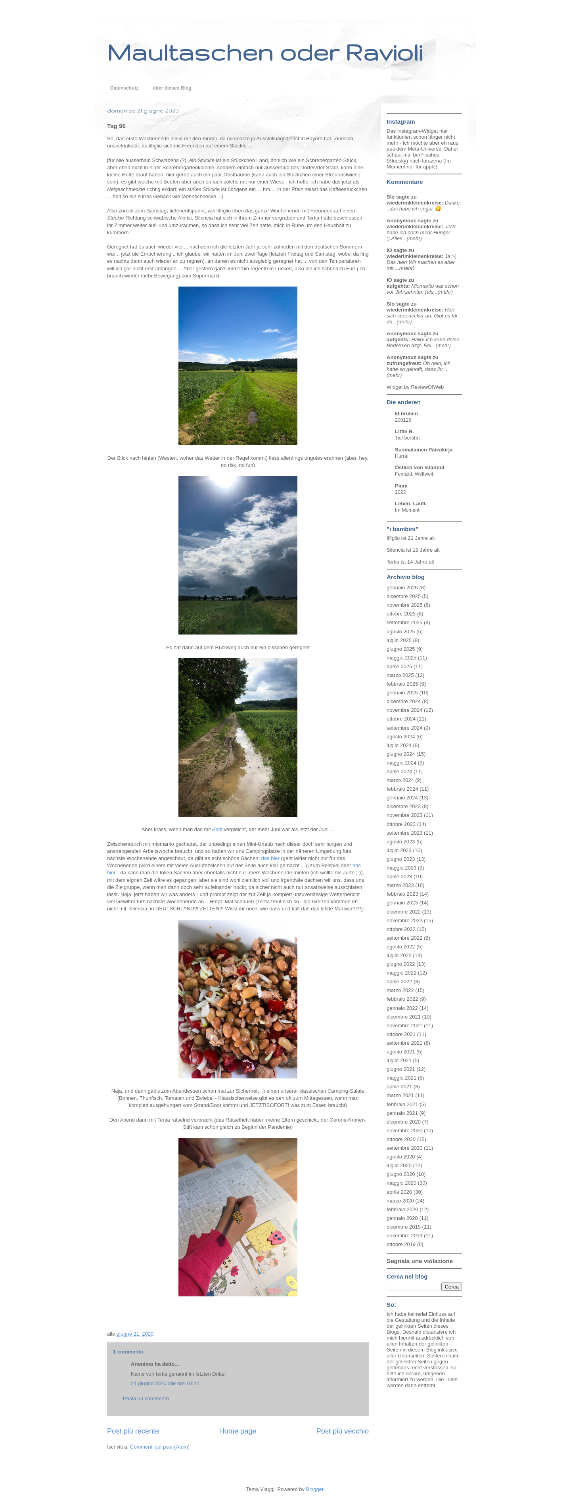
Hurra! (401, 456)
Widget (395, 387)
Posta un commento (146, 1398)
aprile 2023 (399, 876)
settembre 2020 (404, 1148)
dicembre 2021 (404, 1017)
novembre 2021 (404, 1025)
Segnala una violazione (420, 1261)
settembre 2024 (404, 728)
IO (389, 250)
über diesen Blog (172, 88)
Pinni (401, 486)
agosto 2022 (401, 947)
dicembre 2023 (404, 806)
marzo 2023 (400, 885)
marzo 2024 (400, 780)
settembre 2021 (404, 1043)
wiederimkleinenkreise (414, 203)
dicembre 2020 (404, 1122)
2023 (400, 492)
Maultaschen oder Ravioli (264, 51)
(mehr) (414, 238)
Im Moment (407, 510)
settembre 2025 (404, 622)
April (217, 829)
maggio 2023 (401, 868)
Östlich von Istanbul (419, 467)
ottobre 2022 (401, 929)
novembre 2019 (404, 1236)
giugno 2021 (401, 1069)
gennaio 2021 (402, 1113)
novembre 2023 (404, 815)
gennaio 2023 (402, 903)
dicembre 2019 (404, 1227)
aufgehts (397, 286)
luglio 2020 (399, 1165)
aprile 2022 (399, 981)
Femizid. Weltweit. (415, 474)
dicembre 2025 (404, 596)
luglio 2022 (399, 955)
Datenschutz (124, 88)
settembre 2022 (404, 938)
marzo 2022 (400, 990)
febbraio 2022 (402, 999)
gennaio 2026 (402, 588)
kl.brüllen (406, 414)
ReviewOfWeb (427, 387)
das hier (270, 858)
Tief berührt (407, 438)
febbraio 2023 (402, 894)
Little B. (404, 431)
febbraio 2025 (402, 684)
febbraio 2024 (402, 789)
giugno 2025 (401, 649)
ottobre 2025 (401, 614)
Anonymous (401, 221)
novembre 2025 (404, 605)
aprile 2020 (399, 1192)
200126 (403, 420)
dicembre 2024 (404, 701)
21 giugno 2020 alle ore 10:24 (165, 1383)
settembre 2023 (404, 833)
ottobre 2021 (401, 1034)
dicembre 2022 (404, 912)
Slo (391, 197)
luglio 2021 (399, 1060)
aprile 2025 (399, 666)
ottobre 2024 (401, 719)
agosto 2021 (401, 1052)
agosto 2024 (401, 737)
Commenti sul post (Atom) (160, 1447)
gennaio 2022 (402, 1008)
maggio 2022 (401, 973)
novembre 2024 (404, 710)
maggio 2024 (401, 763)
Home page (237, 1431)
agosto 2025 (401, 632)
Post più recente (133, 1431)
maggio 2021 (401, 1078)
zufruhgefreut (403, 363)
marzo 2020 (400, 1201)
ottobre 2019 (401, 1244)
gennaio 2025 (402, 693)
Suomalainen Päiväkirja (423, 450)
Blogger (315, 1489)
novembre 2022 (404, 920)
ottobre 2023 (401, 824)
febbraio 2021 (402, 1104)
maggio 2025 (401, 658)
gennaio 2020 (402, 1218)
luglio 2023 (399, 850)
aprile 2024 (399, 771)
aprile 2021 (399, 1087)
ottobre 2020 (401, 1139)
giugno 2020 (401, 1174)
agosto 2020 (401, 1157)
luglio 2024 (399, 745)
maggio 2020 (401, 1183)
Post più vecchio (342, 1431)
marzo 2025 (400, 675)
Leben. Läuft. (411, 504)
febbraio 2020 (402, 1209)
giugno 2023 (401, 859)
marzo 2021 (400, 1095)
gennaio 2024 (402, 798)
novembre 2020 (404, 1131)
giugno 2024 (401, 754)
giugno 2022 (401, 964)
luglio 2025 (399, 640)
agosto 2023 (401, 842)
